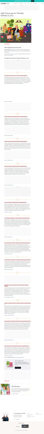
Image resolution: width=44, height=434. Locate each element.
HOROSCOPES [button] (16, 4)
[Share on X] (5, 44)
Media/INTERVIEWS (29, 415)
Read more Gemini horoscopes (8, 160)
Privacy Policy (29, 417)
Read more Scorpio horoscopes (8, 269)
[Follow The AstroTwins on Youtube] (18, 419)
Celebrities (37, 413)
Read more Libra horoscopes (8, 253)
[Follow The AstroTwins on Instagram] (15, 419)
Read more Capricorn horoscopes (9, 315)
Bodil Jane (20, 430)
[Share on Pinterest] (8, 44)
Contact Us (28, 413)
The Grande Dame (23, 430)
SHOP (31, 3)
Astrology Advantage (39, 414)
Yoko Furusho (26, 430)
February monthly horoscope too (20, 357)
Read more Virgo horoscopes (8, 236)
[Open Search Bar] (42, 3)
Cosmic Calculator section (10, 53)
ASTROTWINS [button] (35, 4)
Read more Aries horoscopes (8, 101)
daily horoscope (16, 75)
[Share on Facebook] (7, 44)
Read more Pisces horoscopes (8, 355)
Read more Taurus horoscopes (8, 135)
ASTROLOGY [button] (21, 4)
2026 (25, 3)
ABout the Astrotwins (30, 414)
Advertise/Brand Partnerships (31, 416)
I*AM (28, 3)
